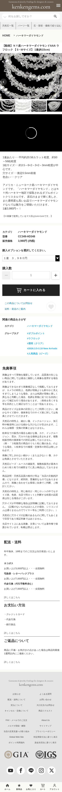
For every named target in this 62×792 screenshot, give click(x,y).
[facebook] (21, 770)
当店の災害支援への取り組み (16, 731)
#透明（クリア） (36, 343)
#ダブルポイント (36, 333)
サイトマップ (45, 726)
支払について (16, 705)
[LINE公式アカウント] (31, 770)
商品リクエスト (45, 711)
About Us (45, 720)
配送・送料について (16, 699)
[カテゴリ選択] (5, 15)
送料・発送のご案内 (15, 309)
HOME (6, 35)
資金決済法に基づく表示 (45, 742)
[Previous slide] (3, 82)
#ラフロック (33, 338)
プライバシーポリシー (45, 731)
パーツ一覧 (23, 25)
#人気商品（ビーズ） (38, 353)
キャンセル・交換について (16, 711)
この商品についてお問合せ (18, 303)
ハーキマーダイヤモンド (29, 35)
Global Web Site (16, 737)
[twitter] (51, 770)
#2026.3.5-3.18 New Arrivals (42, 348)
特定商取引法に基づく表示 (45, 737)
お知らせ (17, 694)
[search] (55, 16)
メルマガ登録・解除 (16, 726)
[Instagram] (41, 770)
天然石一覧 (8, 25)
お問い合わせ (45, 699)
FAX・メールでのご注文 (16, 720)
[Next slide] (58, 82)
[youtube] (10, 770)
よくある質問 (45, 694)
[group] (31, 76)
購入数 (7, 268)
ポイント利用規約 (16, 742)
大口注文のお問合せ (45, 705)
